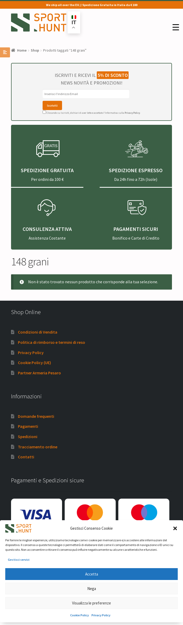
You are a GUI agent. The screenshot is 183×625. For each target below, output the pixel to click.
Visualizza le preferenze (91, 603)
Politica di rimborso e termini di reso (51, 342)
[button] (175, 528)
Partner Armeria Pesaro (39, 372)
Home (22, 50)
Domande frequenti (36, 416)
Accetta (91, 574)
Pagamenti (28, 426)
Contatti (26, 456)
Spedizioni (27, 436)
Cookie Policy (79, 615)
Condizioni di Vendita (37, 332)
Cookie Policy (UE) (34, 362)
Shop (35, 50)
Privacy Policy (101, 615)
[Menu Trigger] (175, 27)
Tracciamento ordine (37, 446)
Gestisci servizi (18, 560)
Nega (91, 588)
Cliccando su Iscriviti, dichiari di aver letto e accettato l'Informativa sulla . (91, 112)
